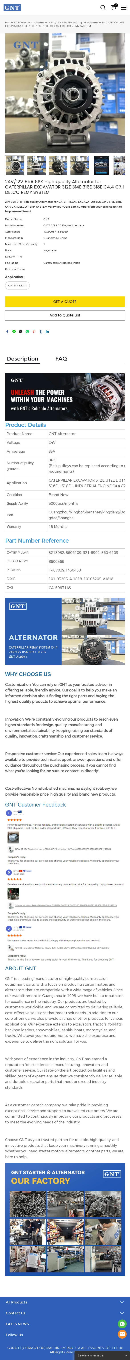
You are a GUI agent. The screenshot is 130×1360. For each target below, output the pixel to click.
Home (9, 22)
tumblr (40, 331)
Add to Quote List (65, 315)
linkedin (47, 331)
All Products (16, 1302)
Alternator (41, 22)
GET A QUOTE (64, 302)
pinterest (34, 331)
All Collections (24, 22)
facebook (7, 331)
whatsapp (27, 331)
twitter (20, 331)
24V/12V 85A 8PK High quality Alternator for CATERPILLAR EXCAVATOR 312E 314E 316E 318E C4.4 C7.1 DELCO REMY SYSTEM (64, 24)
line (14, 331)
